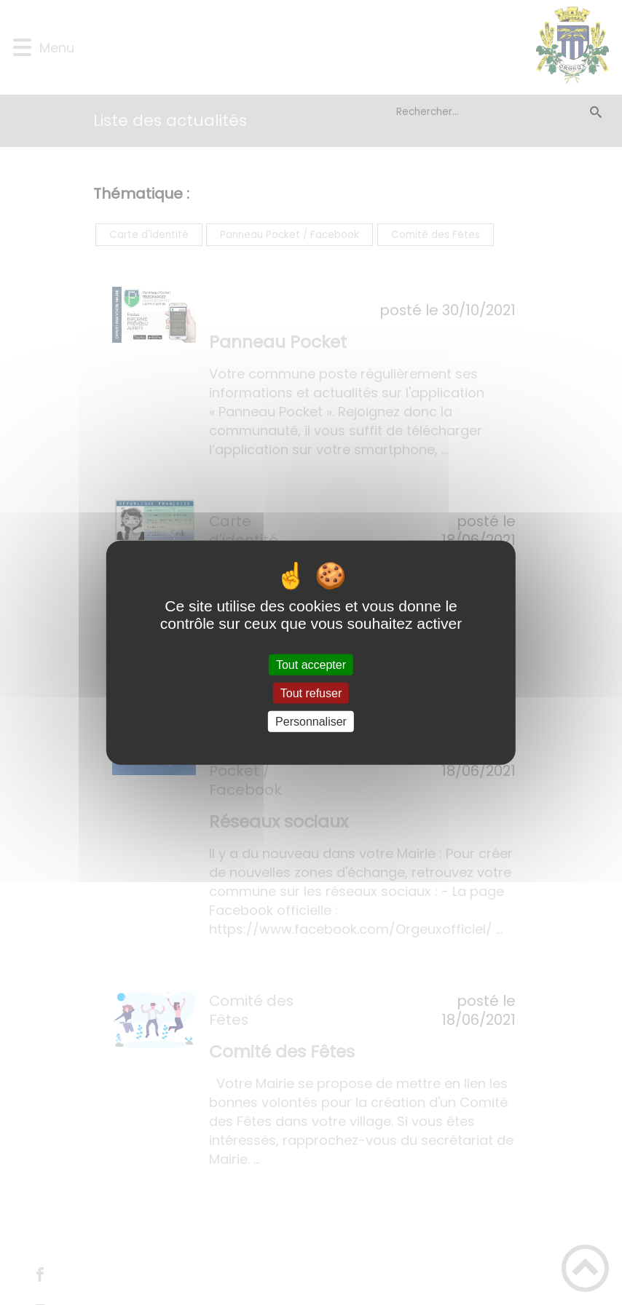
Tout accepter (311, 664)
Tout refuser (311, 692)
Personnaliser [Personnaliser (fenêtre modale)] (311, 721)
